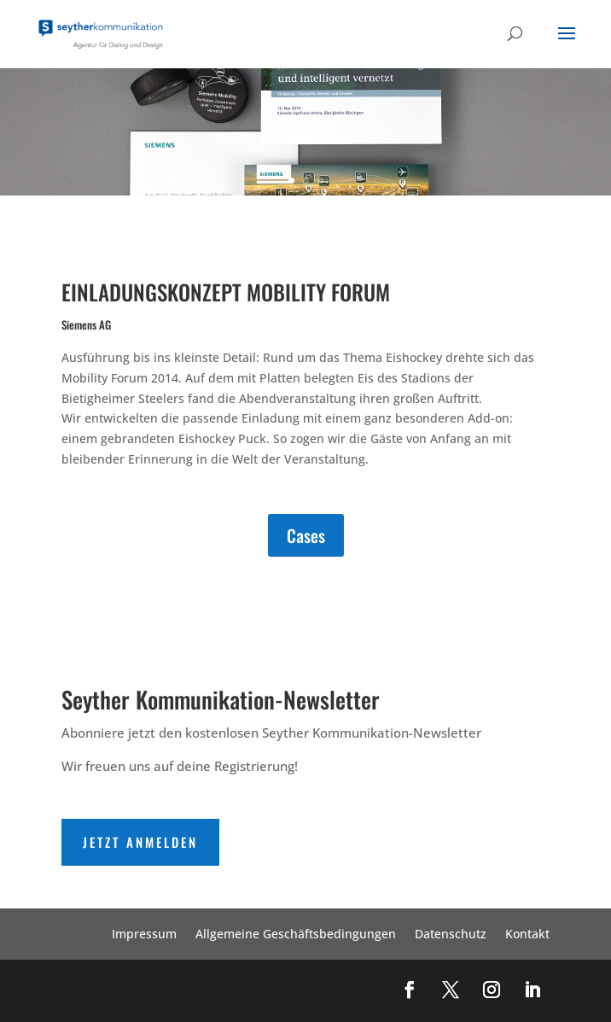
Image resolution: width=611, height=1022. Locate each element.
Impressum (144, 935)
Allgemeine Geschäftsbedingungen (295, 935)
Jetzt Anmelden (140, 841)
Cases (306, 535)
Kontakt (527, 935)
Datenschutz (450, 935)
